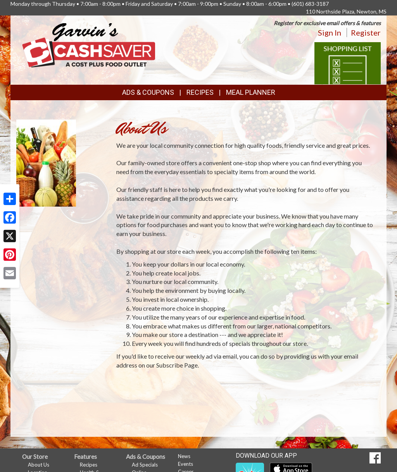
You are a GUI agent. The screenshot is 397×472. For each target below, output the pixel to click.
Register (366, 32)
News (184, 456)
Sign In (329, 32)
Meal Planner (250, 92)
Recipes (200, 92)
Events (185, 464)
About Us (38, 465)
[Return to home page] (88, 44)
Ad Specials (145, 465)
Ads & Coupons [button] (148, 92)
